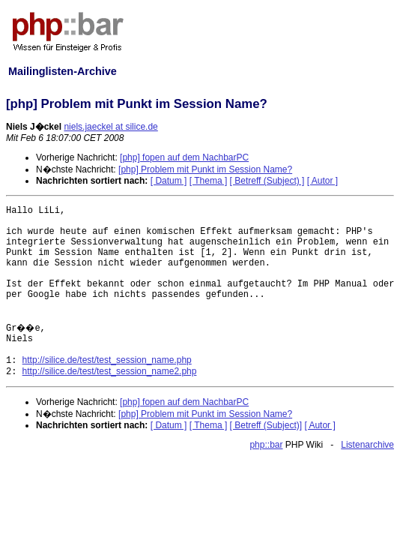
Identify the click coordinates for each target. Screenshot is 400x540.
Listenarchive (367, 445)
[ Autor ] (322, 181)
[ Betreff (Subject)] (266, 425)
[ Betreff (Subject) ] (267, 181)
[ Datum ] (169, 181)
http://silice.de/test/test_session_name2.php (109, 371)
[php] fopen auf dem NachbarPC (184, 157)
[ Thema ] (208, 181)
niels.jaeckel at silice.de (110, 127)
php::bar (265, 445)
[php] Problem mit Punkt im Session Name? (205, 169)
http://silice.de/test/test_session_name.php (107, 360)
